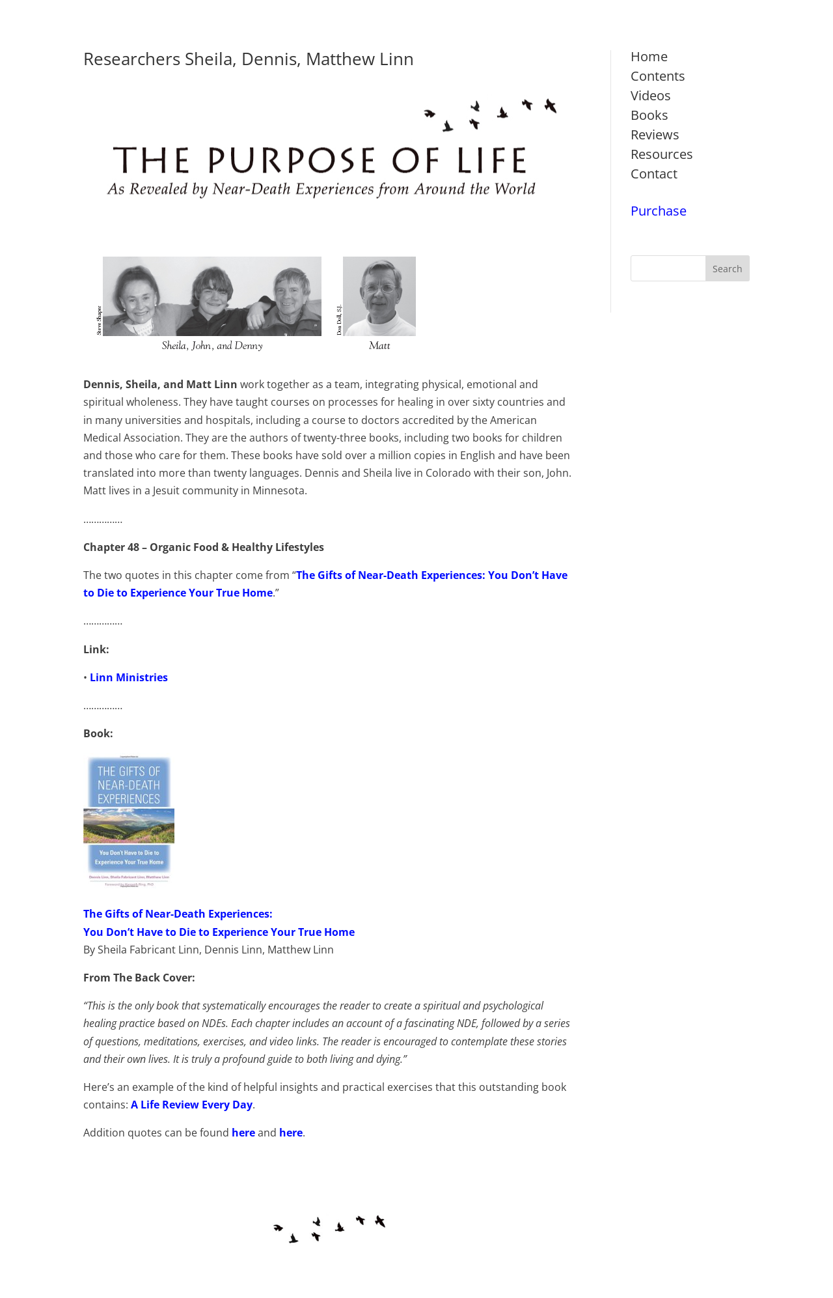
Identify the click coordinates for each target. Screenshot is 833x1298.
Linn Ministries (129, 677)
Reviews (655, 134)
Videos (651, 95)
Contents (658, 76)
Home (649, 56)
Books (649, 115)
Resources (662, 154)
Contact (654, 173)
